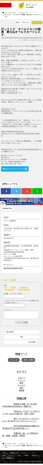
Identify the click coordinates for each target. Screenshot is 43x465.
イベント (35, 12)
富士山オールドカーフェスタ (13, 169)
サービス (21, 387)
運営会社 (34, 457)
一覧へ (21, 338)
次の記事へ (33, 343)
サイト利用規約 (7, 459)
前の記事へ (10, 333)
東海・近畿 (28, 361)
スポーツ (21, 379)
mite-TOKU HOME (10, 12)
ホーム (5, 454)
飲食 (21, 384)
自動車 (21, 392)
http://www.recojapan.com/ (13, 268)
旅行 (21, 389)
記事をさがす (24, 12)
